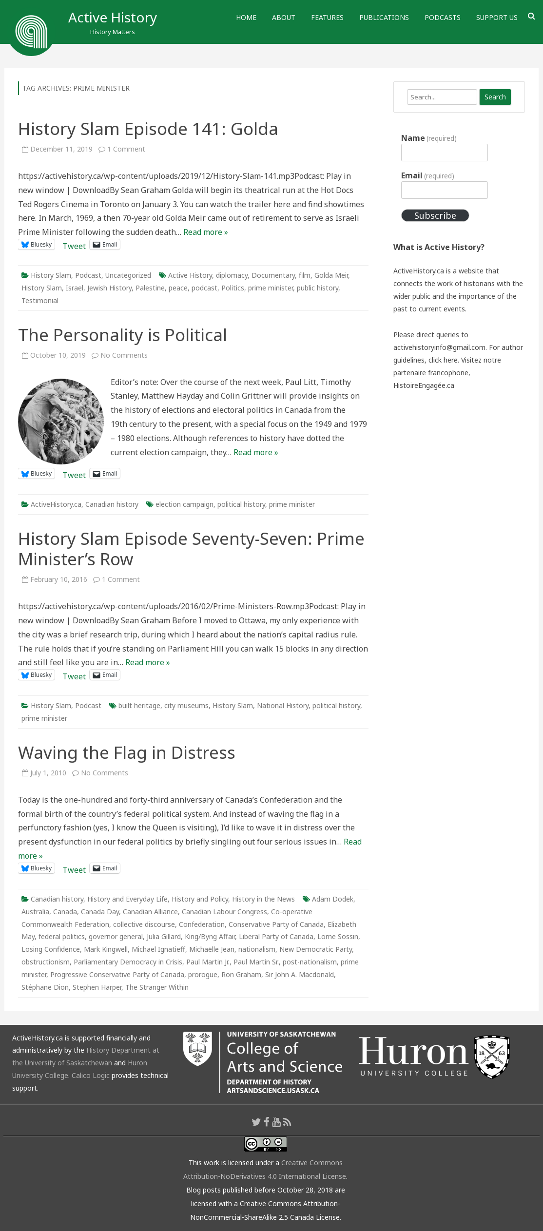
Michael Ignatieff (158, 949)
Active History (112, 17)
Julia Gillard (164, 936)
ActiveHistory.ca (56, 504)
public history (317, 287)
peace (178, 287)
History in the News (263, 899)
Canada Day (100, 911)
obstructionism (45, 961)
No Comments (124, 355)
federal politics (62, 936)
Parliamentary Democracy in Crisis (128, 961)
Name (429, 138)
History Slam (51, 275)
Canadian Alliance (150, 911)
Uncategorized (128, 275)
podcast (204, 287)
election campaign (184, 504)
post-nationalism (310, 961)
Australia (35, 911)
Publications (384, 17)
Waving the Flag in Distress (126, 752)
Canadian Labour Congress (224, 911)
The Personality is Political (122, 334)
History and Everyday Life (127, 899)
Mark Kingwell (106, 949)
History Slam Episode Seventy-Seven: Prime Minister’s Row (191, 548)
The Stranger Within (157, 987)
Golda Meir (331, 275)
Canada (65, 911)
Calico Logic (91, 1075)
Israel (74, 287)
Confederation (202, 924)
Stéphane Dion (45, 987)
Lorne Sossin (337, 936)
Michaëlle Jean (211, 949)
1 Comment (126, 149)
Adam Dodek (332, 899)
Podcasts (443, 17)
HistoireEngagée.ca (423, 385)
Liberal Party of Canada (276, 936)
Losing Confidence (50, 949)
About (283, 17)
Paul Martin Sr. (256, 961)
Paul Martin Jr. (208, 961)
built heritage (139, 705)
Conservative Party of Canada (276, 924)
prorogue (202, 974)
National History (283, 705)
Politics (232, 287)
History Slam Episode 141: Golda (148, 128)
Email (427, 175)
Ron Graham (241, 974)
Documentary (273, 275)
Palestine (150, 287)
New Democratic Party (315, 949)
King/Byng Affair (210, 936)
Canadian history (111, 504)
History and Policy (200, 899)
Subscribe (435, 215)
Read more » (205, 232)
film (304, 275)
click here (443, 360)
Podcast (88, 275)
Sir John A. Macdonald (299, 974)
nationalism (256, 949)
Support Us (497, 17)
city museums (186, 705)
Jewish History (109, 287)
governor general (116, 936)
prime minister (270, 287)
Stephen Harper (97, 987)
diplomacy (232, 275)
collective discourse (144, 924)
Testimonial (39, 300)
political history (241, 504)
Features (327, 17)
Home (246, 17)
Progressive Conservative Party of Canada (117, 974)
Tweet (74, 244)
